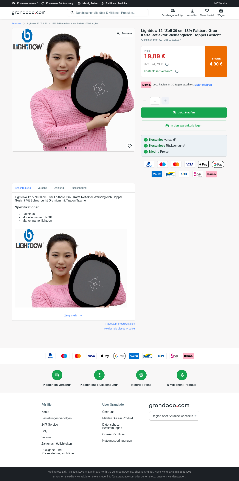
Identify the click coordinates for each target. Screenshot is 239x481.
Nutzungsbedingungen (118, 440)
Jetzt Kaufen (184, 112)
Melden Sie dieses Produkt (119, 328)
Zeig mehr (73, 315)
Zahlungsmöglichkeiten (64, 443)
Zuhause (16, 23)
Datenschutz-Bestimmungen (118, 426)
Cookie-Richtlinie (118, 434)
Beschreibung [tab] (23, 187)
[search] (112, 12)
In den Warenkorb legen (184, 125)
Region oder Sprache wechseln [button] (172, 415)
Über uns (118, 412)
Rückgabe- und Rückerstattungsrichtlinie (64, 451)
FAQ (64, 431)
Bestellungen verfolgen (64, 418)
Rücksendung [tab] (79, 187)
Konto (64, 412)
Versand (64, 437)
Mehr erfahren (203, 84)
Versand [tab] (42, 187)
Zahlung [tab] (59, 187)
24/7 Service (220, 3)
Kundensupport (176, 476)
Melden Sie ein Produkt (118, 418)
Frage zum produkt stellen (120, 323)
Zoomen (124, 33)
